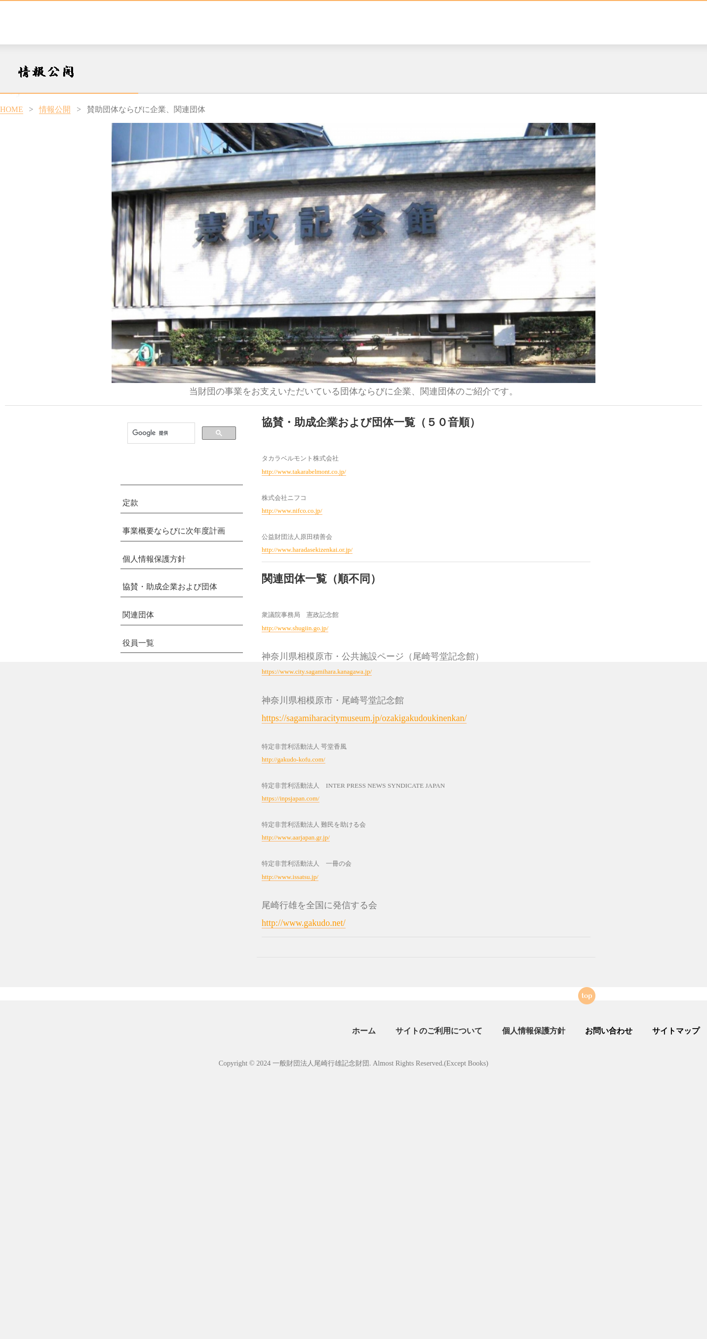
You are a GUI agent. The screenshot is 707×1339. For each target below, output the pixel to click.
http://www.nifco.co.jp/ (292, 510)
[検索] (160, 433)
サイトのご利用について (438, 1031)
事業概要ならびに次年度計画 (173, 531)
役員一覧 (138, 643)
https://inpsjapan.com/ (290, 798)
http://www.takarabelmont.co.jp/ (304, 471)
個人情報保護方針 (154, 559)
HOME (11, 109)
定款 (130, 502)
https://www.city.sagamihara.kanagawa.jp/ (317, 671)
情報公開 (55, 109)
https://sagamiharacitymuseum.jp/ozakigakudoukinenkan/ (364, 718)
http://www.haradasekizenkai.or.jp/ (307, 549)
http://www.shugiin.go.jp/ (295, 628)
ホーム (364, 1031)
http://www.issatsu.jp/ (290, 876)
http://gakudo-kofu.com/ (293, 759)
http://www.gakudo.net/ (304, 923)
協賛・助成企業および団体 (169, 586)
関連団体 (138, 615)
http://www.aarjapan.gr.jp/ (296, 837)
